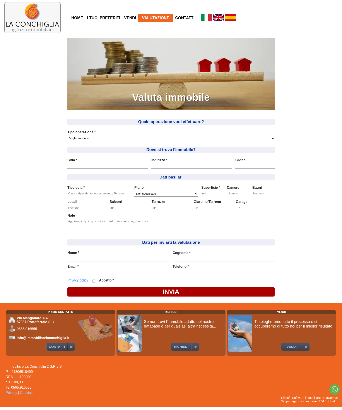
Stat (332, 404)
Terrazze (158, 202)
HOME (77, 18)
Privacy (11, 395)
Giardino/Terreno (207, 202)
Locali (72, 202)
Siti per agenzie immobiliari (299, 404)
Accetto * (106, 283)
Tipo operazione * (81, 132)
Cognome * (182, 255)
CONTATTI (184, 18)
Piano (139, 187)
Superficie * (210, 187)
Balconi (115, 202)
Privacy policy (77, 283)
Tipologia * (76, 187)
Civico (240, 160)
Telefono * (181, 269)
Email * (73, 269)
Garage (242, 202)
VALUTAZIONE (155, 18)
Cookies (26, 395)
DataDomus (329, 400)
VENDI (130, 18)
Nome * (73, 255)
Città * (72, 160)
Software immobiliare (306, 400)
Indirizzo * (159, 160)
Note (71, 215)
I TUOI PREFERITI (103, 18)
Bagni (257, 187)
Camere (233, 187)
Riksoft (286, 400)
